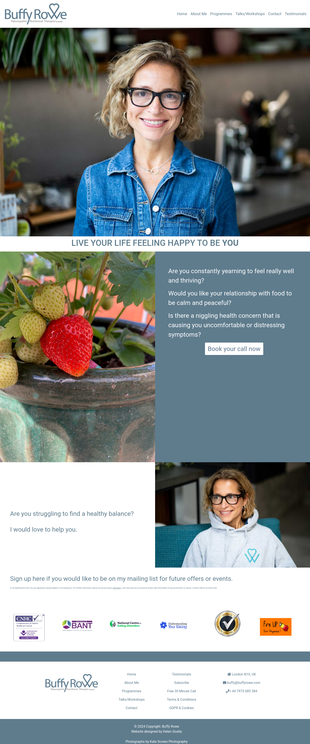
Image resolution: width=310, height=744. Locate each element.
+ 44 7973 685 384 (243, 691)
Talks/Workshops (250, 14)
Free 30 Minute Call (181, 691)
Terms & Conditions (181, 700)
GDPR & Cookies (181, 708)
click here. (117, 588)
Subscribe (181, 683)
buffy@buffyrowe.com (243, 683)
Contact (274, 14)
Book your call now (234, 348)
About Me (198, 14)
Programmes (221, 14)
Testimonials (295, 14)
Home (183, 13)
